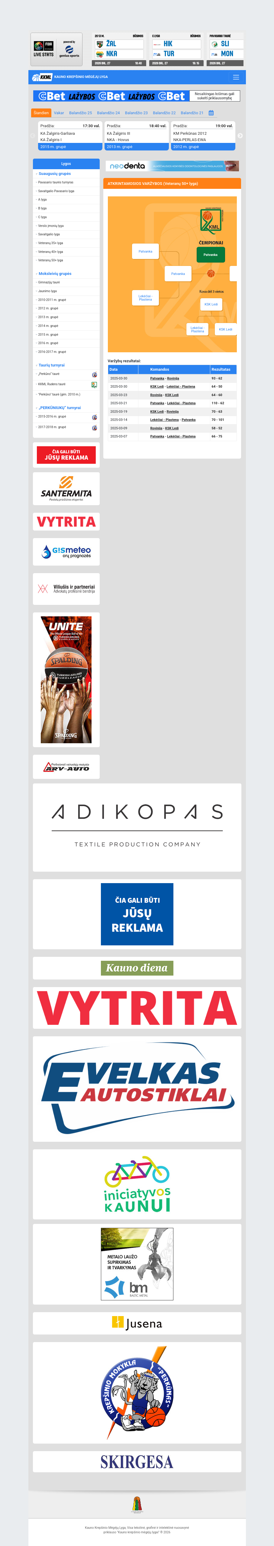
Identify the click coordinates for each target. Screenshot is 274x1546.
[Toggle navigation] (236, 77)
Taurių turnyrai (51, 365)
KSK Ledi (211, 304)
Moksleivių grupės (54, 273)
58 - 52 (217, 428)
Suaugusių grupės (54, 173)
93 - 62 (217, 378)
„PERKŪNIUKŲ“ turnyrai (59, 407)
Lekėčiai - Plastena (146, 298)
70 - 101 (218, 420)
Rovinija (173, 378)
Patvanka (178, 274)
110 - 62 (218, 403)
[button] (66, 182)
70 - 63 (217, 412)
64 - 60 (217, 395)
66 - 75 (217, 436)
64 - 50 (217, 387)
